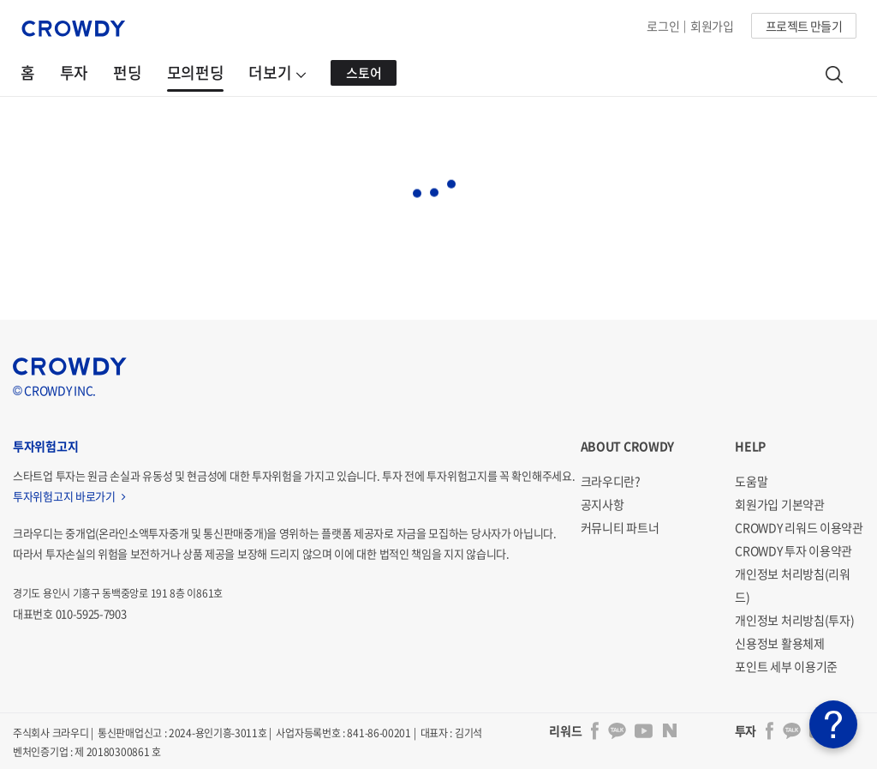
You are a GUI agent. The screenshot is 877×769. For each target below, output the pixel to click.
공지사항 (602, 504)
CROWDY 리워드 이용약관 (799, 527)
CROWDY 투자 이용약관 (793, 550)
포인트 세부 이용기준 (786, 666)
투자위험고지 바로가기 (69, 496)
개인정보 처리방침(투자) (794, 619)
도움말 (751, 481)
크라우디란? (611, 481)
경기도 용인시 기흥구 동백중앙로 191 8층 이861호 (118, 593)
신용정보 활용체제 (779, 643)
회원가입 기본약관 (779, 504)
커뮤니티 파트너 (620, 527)
